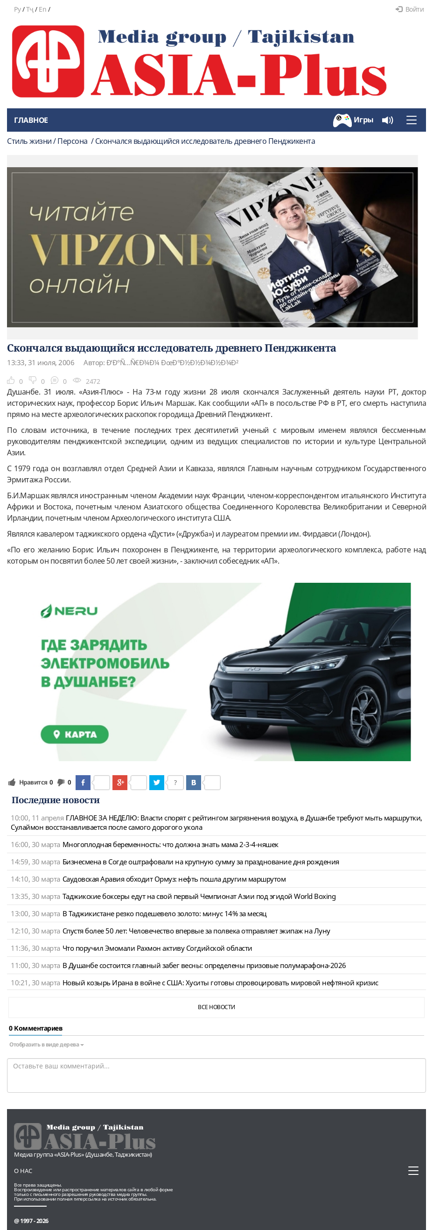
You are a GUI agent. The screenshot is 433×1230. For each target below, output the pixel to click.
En (42, 9)
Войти (410, 9)
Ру (17, 9)
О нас (23, 1170)
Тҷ (30, 9)
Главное (31, 120)
